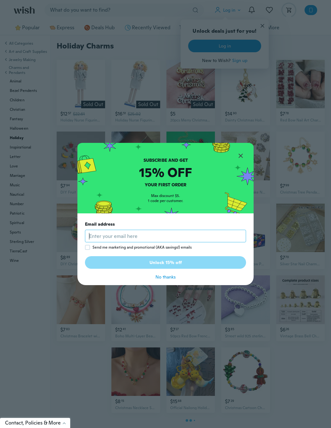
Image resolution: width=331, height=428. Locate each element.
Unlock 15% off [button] (165, 262)
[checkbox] (87, 247)
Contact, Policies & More (37, 423)
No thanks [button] (165, 277)
